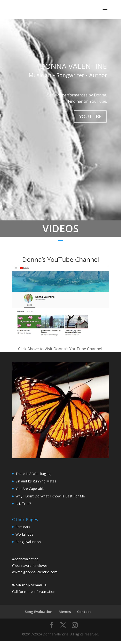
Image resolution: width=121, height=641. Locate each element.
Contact (84, 611)
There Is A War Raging (33, 473)
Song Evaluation (28, 541)
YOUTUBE (90, 116)
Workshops (24, 534)
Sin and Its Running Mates (36, 481)
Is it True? (23, 503)
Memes (65, 611)
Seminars (23, 526)
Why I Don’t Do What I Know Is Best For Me (50, 496)
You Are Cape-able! (30, 488)
